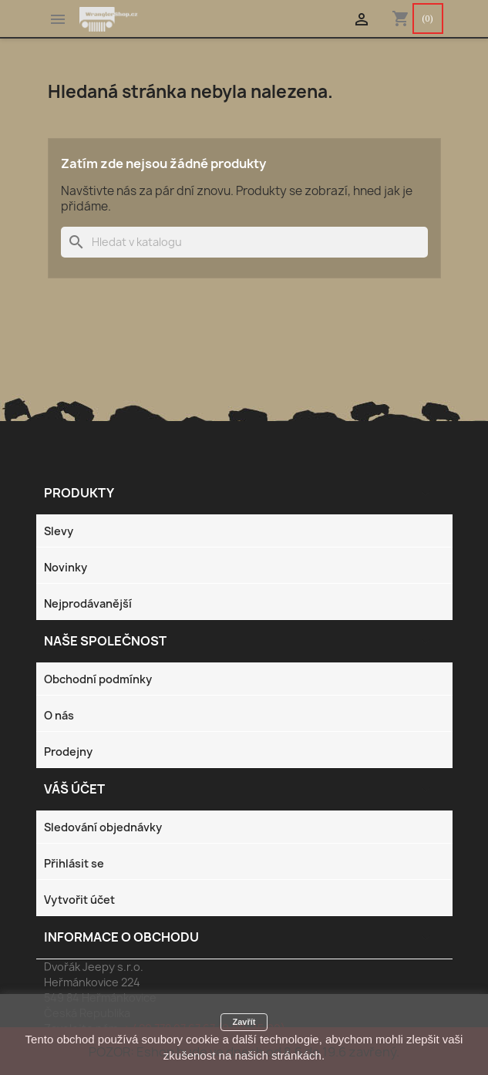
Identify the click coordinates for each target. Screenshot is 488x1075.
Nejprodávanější (88, 603)
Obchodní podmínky (98, 679)
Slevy (58, 531)
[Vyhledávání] (244, 242)
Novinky (65, 567)
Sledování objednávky (103, 827)
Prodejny (68, 751)
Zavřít (244, 1021)
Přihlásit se (74, 863)
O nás (59, 715)
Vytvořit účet (79, 899)
